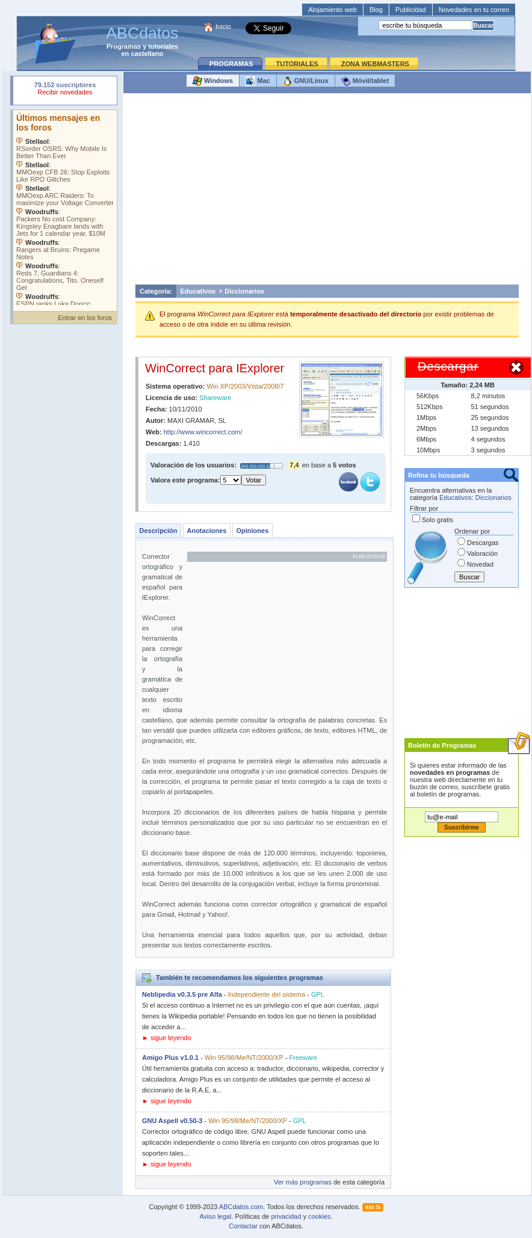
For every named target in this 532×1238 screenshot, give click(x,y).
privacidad (286, 1216)
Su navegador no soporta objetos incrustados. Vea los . (65, 207)
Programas (124, 46)
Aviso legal (215, 1216)
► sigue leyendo (166, 1037)
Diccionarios (244, 291)
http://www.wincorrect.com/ (203, 432)
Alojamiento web (332, 9)
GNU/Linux (306, 81)
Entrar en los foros (85, 317)
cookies (319, 1216)
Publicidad (410, 9)
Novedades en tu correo (474, 9)
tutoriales (163, 46)
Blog (376, 9)
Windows (213, 81)
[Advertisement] (327, 192)
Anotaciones (206, 530)
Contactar (243, 1226)
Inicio (223, 26)
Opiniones (252, 530)
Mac (258, 81)
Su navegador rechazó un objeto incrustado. (65, 90)
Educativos (198, 291)
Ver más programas (303, 1182)
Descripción (159, 530)
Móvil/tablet (365, 81)
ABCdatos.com (241, 1206)
